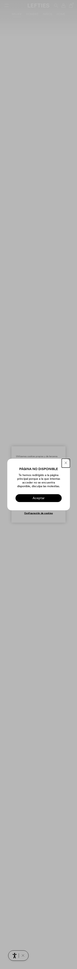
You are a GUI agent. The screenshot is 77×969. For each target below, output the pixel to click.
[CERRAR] (66, 463)
